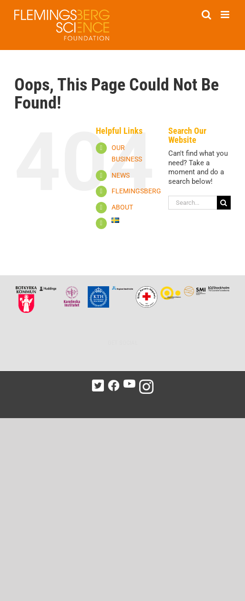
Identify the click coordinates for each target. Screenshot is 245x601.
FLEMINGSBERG (136, 191)
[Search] (224, 203)
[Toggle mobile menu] (226, 15)
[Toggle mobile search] (206, 15)
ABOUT (122, 207)
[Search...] (192, 203)
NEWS (121, 175)
